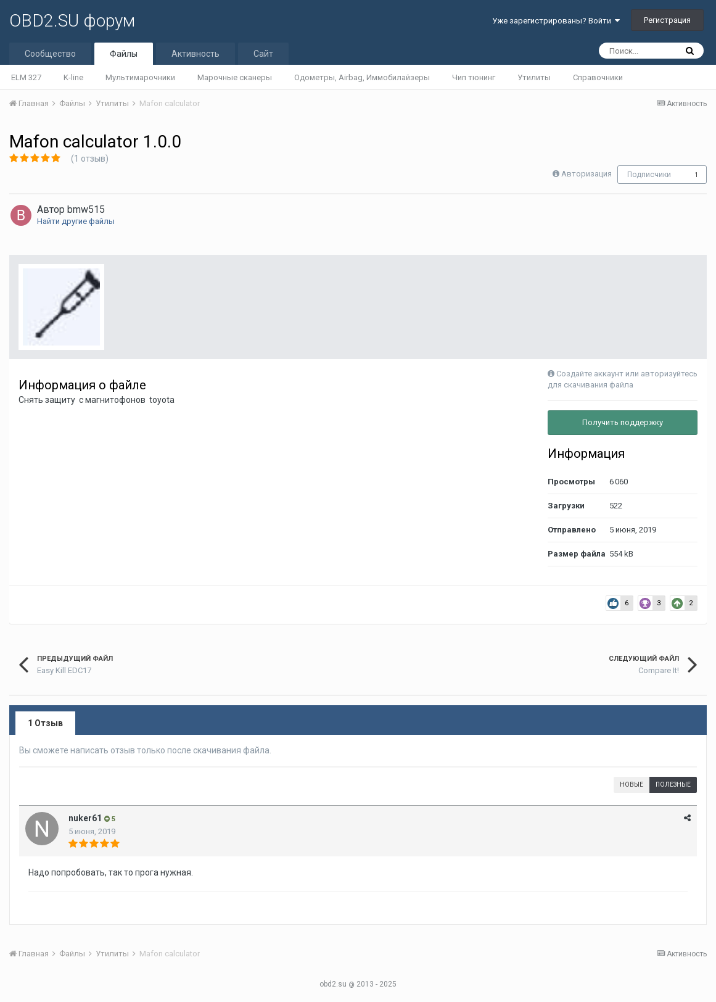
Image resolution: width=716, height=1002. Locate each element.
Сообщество (50, 54)
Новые (631, 784)
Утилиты (534, 77)
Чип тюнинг (473, 77)
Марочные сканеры (234, 77)
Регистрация (667, 20)
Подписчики (649, 174)
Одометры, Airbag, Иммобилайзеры (362, 77)
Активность (195, 54)
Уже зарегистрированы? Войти (556, 20)
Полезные (673, 784)
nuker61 (85, 818)
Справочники (598, 77)
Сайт (263, 54)
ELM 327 (26, 77)
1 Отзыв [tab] (45, 723)
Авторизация (586, 173)
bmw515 (86, 209)
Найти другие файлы (76, 221)
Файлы (124, 54)
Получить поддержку (622, 422)
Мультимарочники (140, 77)
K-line (73, 77)
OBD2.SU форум (72, 20)
